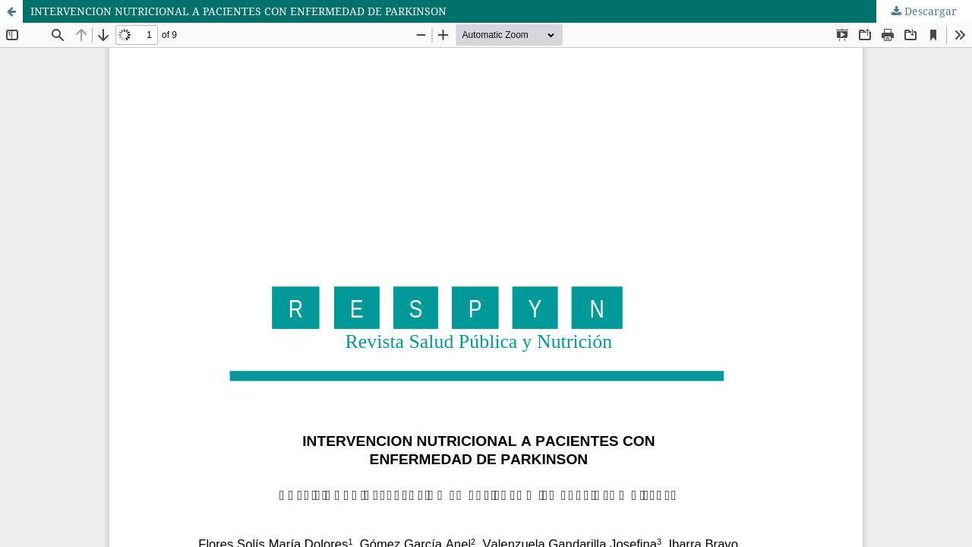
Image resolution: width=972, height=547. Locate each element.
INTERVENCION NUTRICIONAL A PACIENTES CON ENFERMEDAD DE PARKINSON (238, 11)
